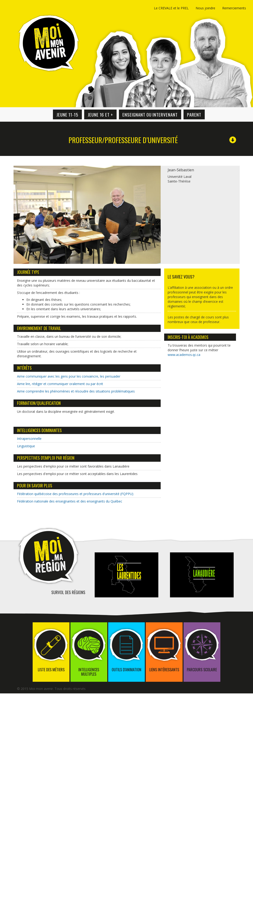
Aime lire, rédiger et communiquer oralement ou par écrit (60, 384)
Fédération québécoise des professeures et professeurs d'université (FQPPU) (75, 494)
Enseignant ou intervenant (150, 114)
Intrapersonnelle (29, 438)
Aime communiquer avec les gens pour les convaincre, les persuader (68, 376)
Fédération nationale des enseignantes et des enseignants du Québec (69, 501)
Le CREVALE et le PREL (171, 8)
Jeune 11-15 (67, 114)
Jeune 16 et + (100, 114)
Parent (194, 114)
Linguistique (26, 446)
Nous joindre (205, 8)
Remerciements (234, 8)
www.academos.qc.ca (184, 354)
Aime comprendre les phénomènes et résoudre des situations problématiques (76, 391)
